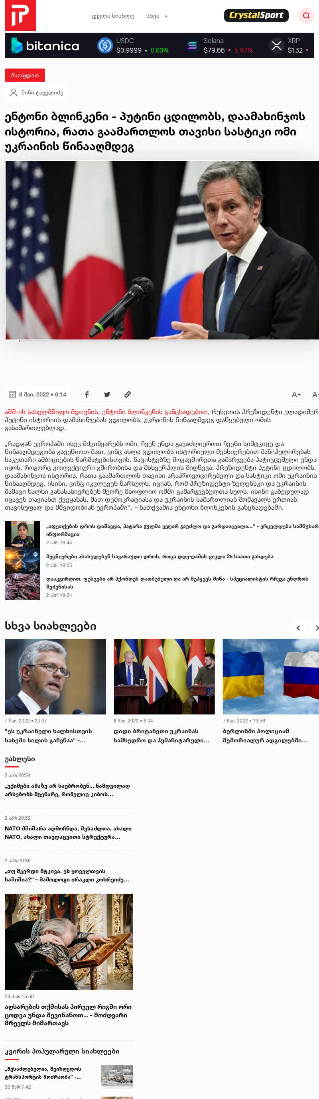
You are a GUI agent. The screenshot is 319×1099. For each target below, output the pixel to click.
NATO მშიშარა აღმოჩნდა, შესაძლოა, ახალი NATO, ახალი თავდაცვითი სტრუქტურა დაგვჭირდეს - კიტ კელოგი (68, 833)
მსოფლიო (25, 75)
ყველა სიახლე (113, 16)
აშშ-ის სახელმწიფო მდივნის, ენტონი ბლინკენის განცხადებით (106, 412)
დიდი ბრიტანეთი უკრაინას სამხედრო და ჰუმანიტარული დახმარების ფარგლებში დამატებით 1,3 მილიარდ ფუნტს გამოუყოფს (163, 736)
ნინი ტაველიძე (36, 92)
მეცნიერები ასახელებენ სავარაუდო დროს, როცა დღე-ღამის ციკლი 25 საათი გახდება (160, 556)
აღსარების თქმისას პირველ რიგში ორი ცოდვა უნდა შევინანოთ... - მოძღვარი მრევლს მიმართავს (68, 1015)
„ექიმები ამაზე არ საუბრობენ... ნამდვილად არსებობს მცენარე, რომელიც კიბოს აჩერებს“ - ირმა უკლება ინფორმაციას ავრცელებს (67, 790)
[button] (298, 628)
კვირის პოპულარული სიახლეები (62, 1051)
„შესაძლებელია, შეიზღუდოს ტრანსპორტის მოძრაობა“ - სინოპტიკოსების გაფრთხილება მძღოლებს (47, 1073)
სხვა (157, 16)
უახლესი (20, 758)
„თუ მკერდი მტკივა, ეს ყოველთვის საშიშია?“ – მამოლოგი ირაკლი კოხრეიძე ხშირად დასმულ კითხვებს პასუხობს (64, 875)
